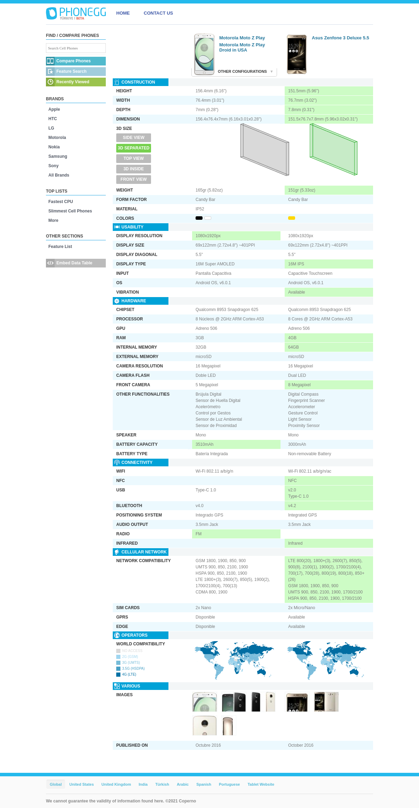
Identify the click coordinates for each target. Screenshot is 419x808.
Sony (53, 165)
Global (56, 784)
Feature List (60, 246)
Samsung (57, 156)
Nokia (54, 147)
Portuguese (229, 784)
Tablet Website (260, 784)
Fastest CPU (60, 201)
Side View (133, 137)
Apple (54, 109)
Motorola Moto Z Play (242, 37)
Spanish (203, 784)
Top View (134, 158)
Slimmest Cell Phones (70, 211)
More (53, 220)
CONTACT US (158, 13)
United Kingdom (116, 784)
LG (51, 128)
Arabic (183, 784)
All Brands (58, 175)
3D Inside (134, 168)
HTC (52, 118)
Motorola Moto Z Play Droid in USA (242, 47)
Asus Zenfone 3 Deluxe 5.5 (340, 37)
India (143, 784)
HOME (123, 13)
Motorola (57, 137)
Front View (133, 179)
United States (81, 784)
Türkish (162, 784)
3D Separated (134, 148)
